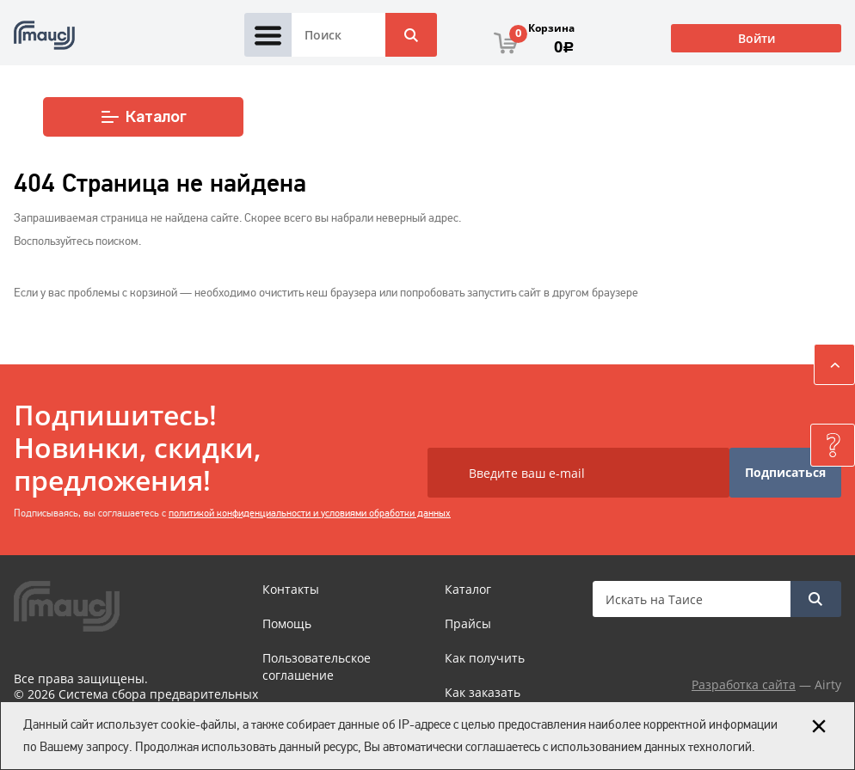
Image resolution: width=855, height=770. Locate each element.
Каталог (143, 117)
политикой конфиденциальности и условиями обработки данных (310, 513)
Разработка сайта (744, 684)
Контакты (290, 589)
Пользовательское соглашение (316, 666)
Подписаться (785, 472)
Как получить (485, 658)
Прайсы (468, 623)
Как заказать (482, 692)
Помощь (286, 623)
